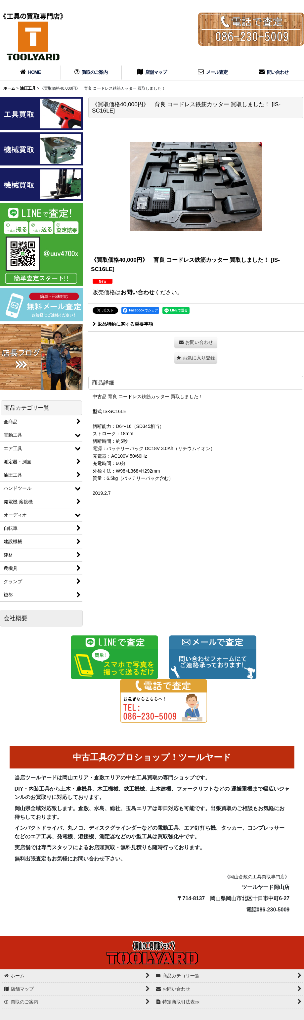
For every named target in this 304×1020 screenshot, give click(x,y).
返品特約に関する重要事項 (123, 324)
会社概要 (15, 618)
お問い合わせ (137, 292)
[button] (195, 358)
